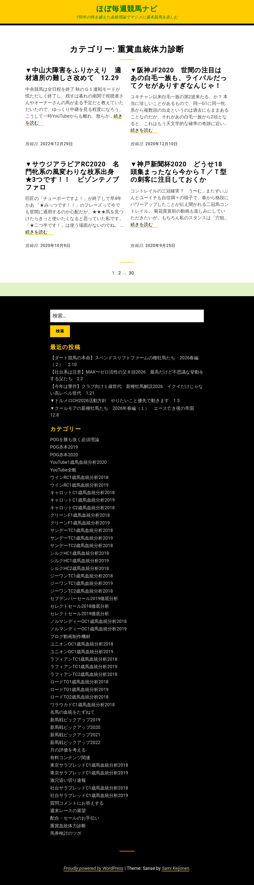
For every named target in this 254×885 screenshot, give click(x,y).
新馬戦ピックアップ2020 (75, 727)
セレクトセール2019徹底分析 (79, 613)
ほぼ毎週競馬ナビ (127, 8)
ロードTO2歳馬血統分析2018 (79, 696)
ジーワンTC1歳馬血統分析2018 (81, 575)
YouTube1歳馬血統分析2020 (78, 462)
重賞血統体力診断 (68, 825)
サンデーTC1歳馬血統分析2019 (81, 538)
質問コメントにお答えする (77, 803)
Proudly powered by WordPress (94, 868)
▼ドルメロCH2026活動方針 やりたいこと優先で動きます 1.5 (115, 400)
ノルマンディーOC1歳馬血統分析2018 (88, 621)
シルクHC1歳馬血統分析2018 (79, 553)
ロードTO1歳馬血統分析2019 (79, 689)
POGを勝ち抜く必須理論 (74, 439)
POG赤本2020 (64, 454)
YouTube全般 (63, 469)
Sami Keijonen (175, 868)
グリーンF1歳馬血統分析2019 (80, 522)
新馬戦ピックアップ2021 (75, 734)
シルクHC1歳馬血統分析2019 (79, 560)
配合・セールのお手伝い (74, 818)
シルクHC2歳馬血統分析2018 (79, 568)
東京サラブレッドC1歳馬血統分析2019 (89, 772)
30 (131, 273)
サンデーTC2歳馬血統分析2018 (81, 545)
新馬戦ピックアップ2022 (75, 742)
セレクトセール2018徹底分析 (79, 606)
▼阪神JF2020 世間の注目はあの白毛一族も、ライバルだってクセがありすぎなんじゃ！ (178, 77)
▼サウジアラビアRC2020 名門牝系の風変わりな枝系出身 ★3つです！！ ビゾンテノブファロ (73, 175)
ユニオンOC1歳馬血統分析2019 (81, 651)
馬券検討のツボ (65, 833)
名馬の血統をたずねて (72, 712)
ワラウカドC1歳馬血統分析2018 (82, 704)
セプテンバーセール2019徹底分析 (84, 598)
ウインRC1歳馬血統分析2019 (79, 485)
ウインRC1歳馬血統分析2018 (79, 477)
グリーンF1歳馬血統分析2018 (80, 515)
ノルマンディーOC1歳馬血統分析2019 (88, 628)
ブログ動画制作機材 (70, 636)
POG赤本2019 (64, 447)
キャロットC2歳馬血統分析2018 (82, 507)
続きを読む (144, 130)
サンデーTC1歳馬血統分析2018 (81, 530)
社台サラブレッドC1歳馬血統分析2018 (89, 788)
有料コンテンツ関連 (70, 757)
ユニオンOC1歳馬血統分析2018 (81, 644)
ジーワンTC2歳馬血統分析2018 (81, 591)
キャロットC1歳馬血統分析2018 (82, 492)
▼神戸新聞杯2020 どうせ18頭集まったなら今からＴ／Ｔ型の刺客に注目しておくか (178, 171)
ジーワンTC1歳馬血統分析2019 (81, 583)
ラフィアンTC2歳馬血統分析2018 (83, 674)
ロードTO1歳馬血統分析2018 (79, 681)
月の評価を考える (68, 749)
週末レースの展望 (68, 810)
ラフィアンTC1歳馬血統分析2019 (83, 666)
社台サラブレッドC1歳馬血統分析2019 (89, 795)
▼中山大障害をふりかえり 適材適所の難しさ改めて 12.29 (73, 74)
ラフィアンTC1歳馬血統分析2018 (83, 659)
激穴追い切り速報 (68, 780)
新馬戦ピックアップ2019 (75, 719)
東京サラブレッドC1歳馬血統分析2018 (89, 765)
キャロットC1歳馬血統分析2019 (82, 500)
